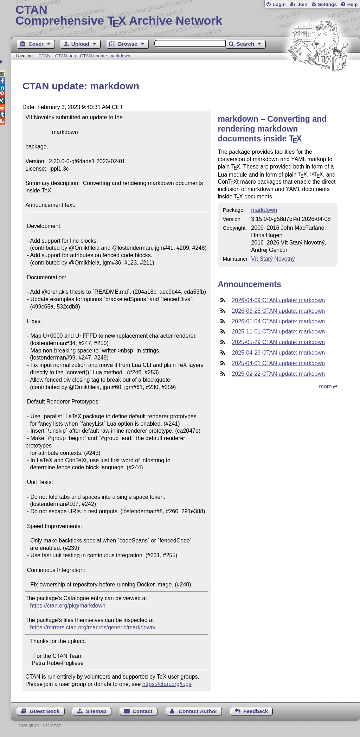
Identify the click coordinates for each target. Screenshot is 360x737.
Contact (143, 711)
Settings (327, 4)
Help (352, 4)
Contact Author (198, 711)
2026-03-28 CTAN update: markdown (278, 311)
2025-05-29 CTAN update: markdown (278, 342)
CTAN (45, 55)
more (325, 386)
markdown (264, 210)
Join (302, 4)
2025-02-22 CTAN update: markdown (278, 374)
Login (278, 4)
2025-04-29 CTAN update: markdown (278, 353)
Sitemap (96, 711)
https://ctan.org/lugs (167, 684)
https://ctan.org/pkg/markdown (67, 606)
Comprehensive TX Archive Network (185, 16)
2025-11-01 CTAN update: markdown (278, 332)
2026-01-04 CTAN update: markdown (278, 321)
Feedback (255, 711)
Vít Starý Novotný (273, 259)
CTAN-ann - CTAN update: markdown (92, 55)
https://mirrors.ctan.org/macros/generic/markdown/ (93, 627)
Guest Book (44, 711)
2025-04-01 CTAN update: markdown (278, 363)
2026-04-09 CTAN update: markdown (278, 300)
